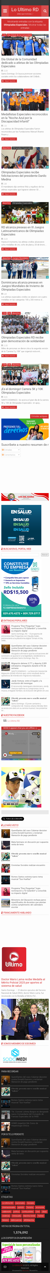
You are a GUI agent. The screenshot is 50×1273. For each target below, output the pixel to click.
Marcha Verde (29, 1216)
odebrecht (6, 1212)
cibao (44, 1212)
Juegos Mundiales (20, 258)
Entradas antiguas (39, 416)
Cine (37, 1212)
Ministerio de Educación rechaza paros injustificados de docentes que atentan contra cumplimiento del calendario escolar (28, 903)
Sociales (28, 90)
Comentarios (8, 455)
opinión (21, 1207)
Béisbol (5, 1220)
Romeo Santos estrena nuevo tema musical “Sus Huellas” (27, 878)
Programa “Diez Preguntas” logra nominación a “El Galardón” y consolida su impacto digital (28, 628)
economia (40, 1207)
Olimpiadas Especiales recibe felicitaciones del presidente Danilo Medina (23, 176)
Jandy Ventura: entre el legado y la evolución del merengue (26, 682)
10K (4, 313)
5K (9, 313)
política (16, 1212)
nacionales (20, 1203)
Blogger (26, 1271)
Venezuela (16, 1216)
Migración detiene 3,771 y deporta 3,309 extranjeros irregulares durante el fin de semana (29, 665)
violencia (6, 1216)
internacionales (8, 1207)
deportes (6, 148)
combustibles (27, 1212)
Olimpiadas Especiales (12, 38)
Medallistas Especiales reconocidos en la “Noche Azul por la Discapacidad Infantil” (24, 118)
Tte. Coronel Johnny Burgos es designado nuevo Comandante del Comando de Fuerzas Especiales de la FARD (30, 1114)
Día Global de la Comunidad (19, 35)
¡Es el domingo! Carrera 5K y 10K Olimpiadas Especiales (22, 390)
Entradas (7, 450)
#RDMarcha (29, 1220)
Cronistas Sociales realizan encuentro (28, 865)
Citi (4, 35)
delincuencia (16, 1220)
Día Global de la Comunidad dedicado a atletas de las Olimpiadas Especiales (24, 63)
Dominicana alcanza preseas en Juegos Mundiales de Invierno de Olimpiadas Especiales (22, 286)
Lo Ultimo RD (25, 9)
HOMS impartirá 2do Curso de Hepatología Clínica (24, 1124)
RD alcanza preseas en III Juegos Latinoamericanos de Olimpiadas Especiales (22, 231)
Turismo (30, 1207)
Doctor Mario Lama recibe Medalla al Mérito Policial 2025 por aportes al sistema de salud (23, 982)
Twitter (41, 1216)
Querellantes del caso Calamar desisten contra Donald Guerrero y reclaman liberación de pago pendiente (29, 648)
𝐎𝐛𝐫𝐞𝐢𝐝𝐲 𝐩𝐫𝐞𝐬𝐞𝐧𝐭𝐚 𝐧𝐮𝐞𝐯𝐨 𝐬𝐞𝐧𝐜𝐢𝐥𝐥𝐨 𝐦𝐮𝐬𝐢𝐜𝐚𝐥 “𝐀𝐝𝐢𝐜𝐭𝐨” (28, 1089)
